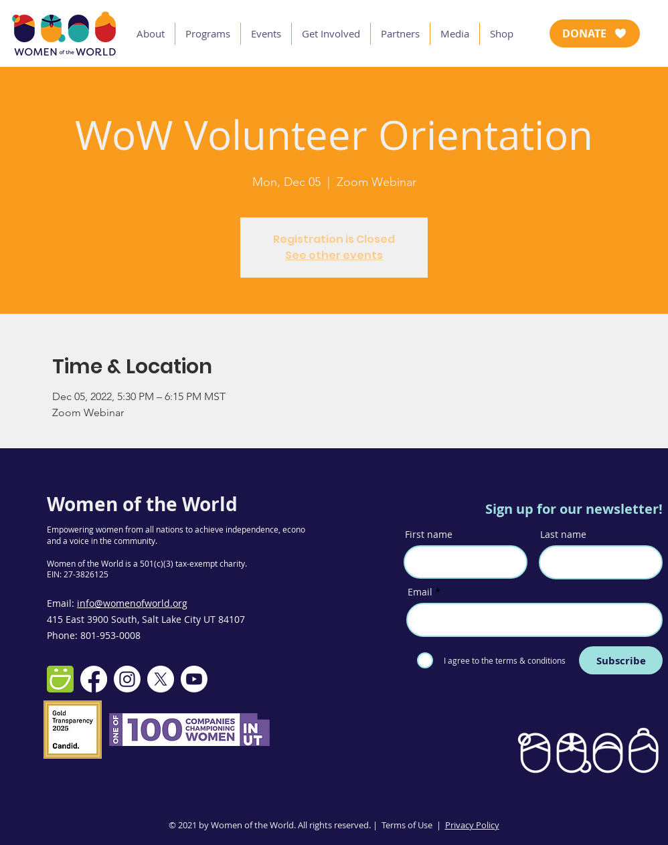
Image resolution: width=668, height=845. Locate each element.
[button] (151, 34)
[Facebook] (93, 679)
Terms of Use (407, 825)
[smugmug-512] (60, 679)
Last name (563, 534)
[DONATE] (595, 33)
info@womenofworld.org (132, 603)
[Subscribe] (621, 660)
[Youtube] (194, 679)
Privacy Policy (472, 825)
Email (420, 592)
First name (428, 534)
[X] (160, 679)
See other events (334, 255)
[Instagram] (127, 679)
